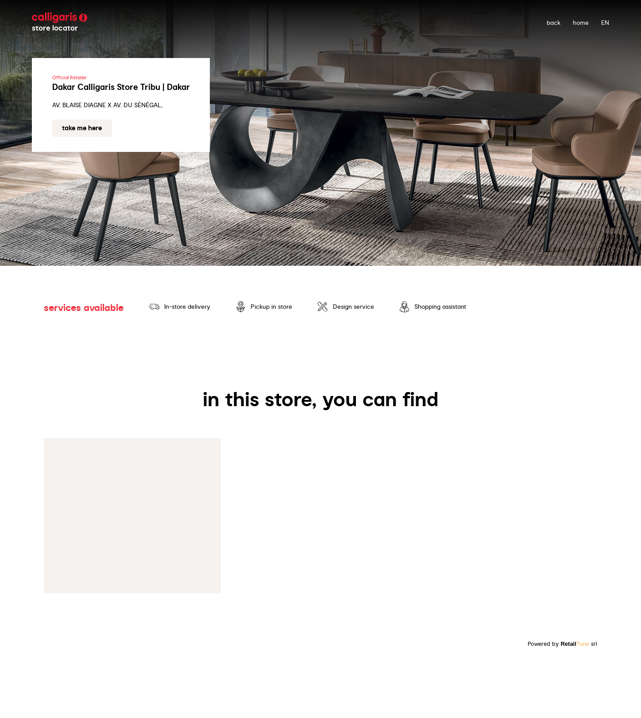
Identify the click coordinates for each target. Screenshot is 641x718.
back (553, 22)
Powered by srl (562, 643)
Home (581, 22)
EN (605, 22)
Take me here (82, 128)
